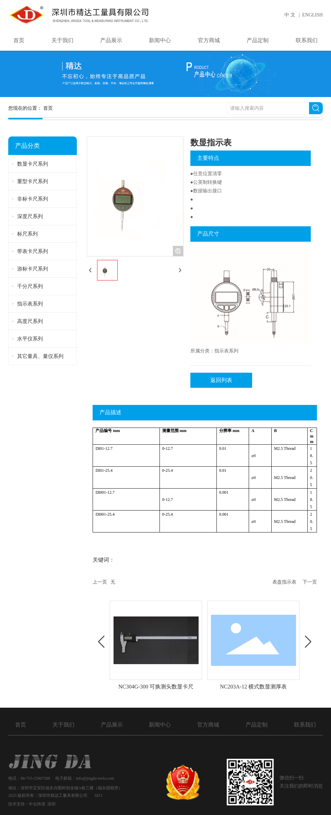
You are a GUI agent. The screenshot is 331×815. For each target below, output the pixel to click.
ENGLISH (312, 14)
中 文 (289, 14)
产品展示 (112, 725)
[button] (101, 641)
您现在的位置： (30, 108)
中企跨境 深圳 (42, 804)
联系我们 (305, 725)
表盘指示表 (284, 582)
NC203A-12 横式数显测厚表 (253, 687)
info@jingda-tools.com (95, 778)
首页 (20, 725)
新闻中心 (160, 725)
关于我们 (63, 725)
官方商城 (208, 725)
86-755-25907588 (35, 778)
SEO (98, 795)
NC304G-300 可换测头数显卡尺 (155, 687)
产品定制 (257, 725)
